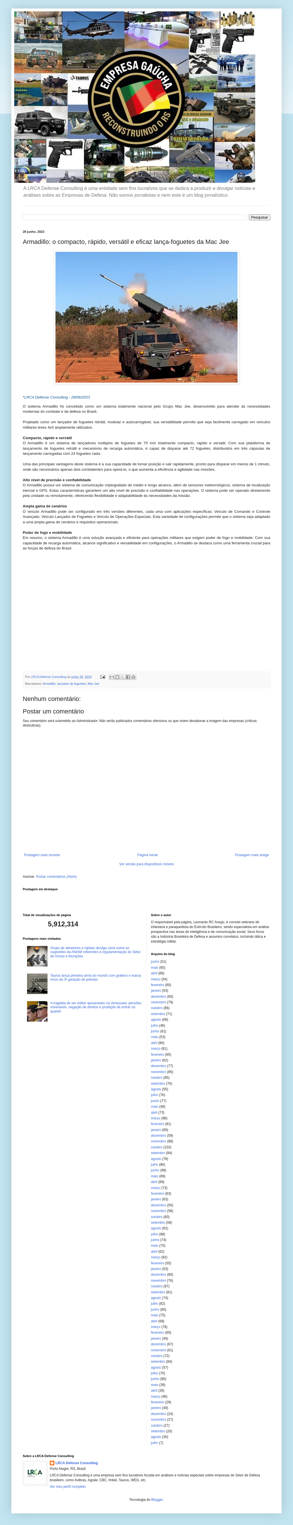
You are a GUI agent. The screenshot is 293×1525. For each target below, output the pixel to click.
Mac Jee (93, 683)
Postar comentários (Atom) (56, 877)
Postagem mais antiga (252, 855)
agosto (156, 1020)
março (155, 979)
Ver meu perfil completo (68, 1487)
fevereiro (157, 985)
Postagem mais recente (42, 855)
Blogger (157, 1500)
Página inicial (147, 855)
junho (155, 962)
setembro (158, 1014)
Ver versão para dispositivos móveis (146, 864)
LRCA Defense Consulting (76, 1463)
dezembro (158, 997)
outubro (157, 1008)
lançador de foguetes (71, 683)
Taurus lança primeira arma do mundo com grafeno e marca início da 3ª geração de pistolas (95, 978)
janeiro (156, 991)
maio (154, 968)
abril (154, 973)
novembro (158, 1002)
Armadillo (49, 683)
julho (154, 1026)
